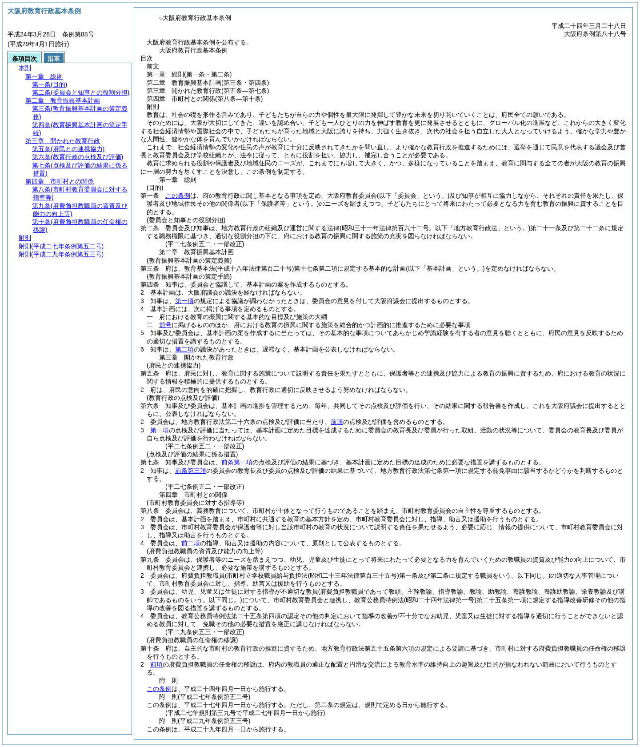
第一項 (184, 300)
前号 (165, 324)
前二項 (190, 543)
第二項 (184, 349)
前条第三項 (190, 470)
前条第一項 (236, 462)
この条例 (177, 195)
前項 (337, 421)
